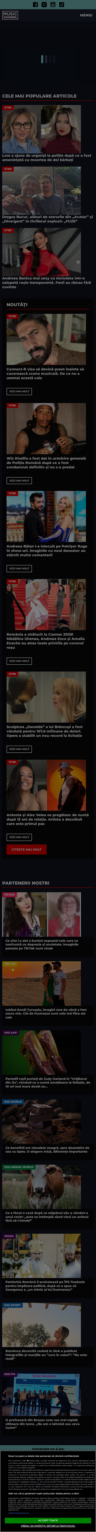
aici (38, 1482)
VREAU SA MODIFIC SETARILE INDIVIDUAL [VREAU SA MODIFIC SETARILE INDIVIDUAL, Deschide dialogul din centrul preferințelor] (48, 1525)
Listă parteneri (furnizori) (18, 1513)
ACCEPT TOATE (48, 1520)
